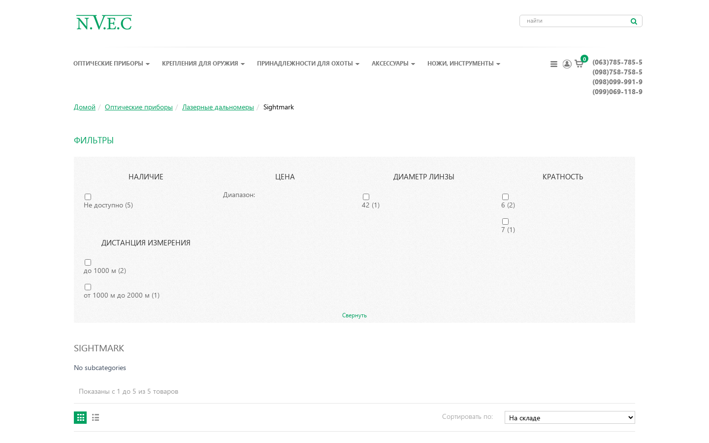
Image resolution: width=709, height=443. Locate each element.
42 (371, 204)
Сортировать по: (467, 416)
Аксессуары (394, 63)
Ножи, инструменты (464, 63)
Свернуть (354, 315)
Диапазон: (239, 194)
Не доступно (108, 204)
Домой (85, 106)
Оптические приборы (111, 63)
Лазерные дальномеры (218, 106)
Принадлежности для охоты (308, 63)
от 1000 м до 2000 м (122, 295)
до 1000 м (105, 270)
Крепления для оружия (203, 63)
